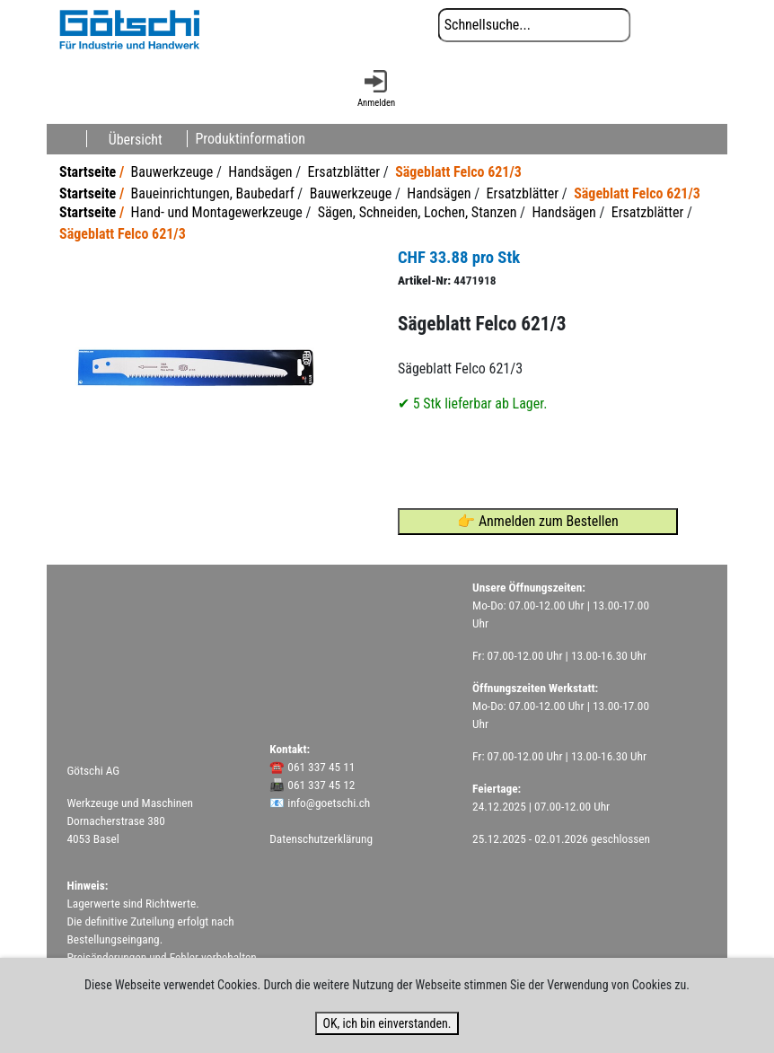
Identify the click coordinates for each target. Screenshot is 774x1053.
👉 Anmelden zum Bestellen (538, 521)
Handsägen (260, 171)
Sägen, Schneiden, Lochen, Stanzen (417, 212)
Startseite (87, 171)
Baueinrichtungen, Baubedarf (213, 193)
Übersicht (136, 138)
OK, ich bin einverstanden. (386, 1023)
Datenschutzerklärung (321, 839)
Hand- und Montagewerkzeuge (217, 212)
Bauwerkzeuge (172, 171)
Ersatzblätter (344, 171)
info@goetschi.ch (328, 803)
